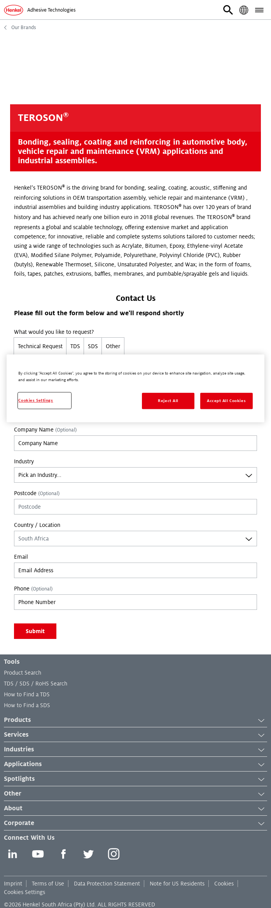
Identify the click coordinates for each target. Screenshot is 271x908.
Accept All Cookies (226, 401)
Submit (35, 631)
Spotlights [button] (135, 779)
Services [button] (135, 735)
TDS (75, 346)
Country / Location (37, 525)
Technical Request (40, 346)
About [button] (135, 809)
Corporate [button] (135, 823)
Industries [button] (135, 750)
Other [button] (135, 794)
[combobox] (135, 475)
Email (21, 557)
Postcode (36, 493)
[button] (228, 10)
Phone (33, 588)
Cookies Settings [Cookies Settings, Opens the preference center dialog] (35, 400)
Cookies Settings (24, 892)
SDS (93, 346)
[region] (135, 388)
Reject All (168, 401)
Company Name (45, 429)
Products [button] (135, 720)
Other (113, 346)
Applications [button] (135, 764)
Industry (24, 461)
